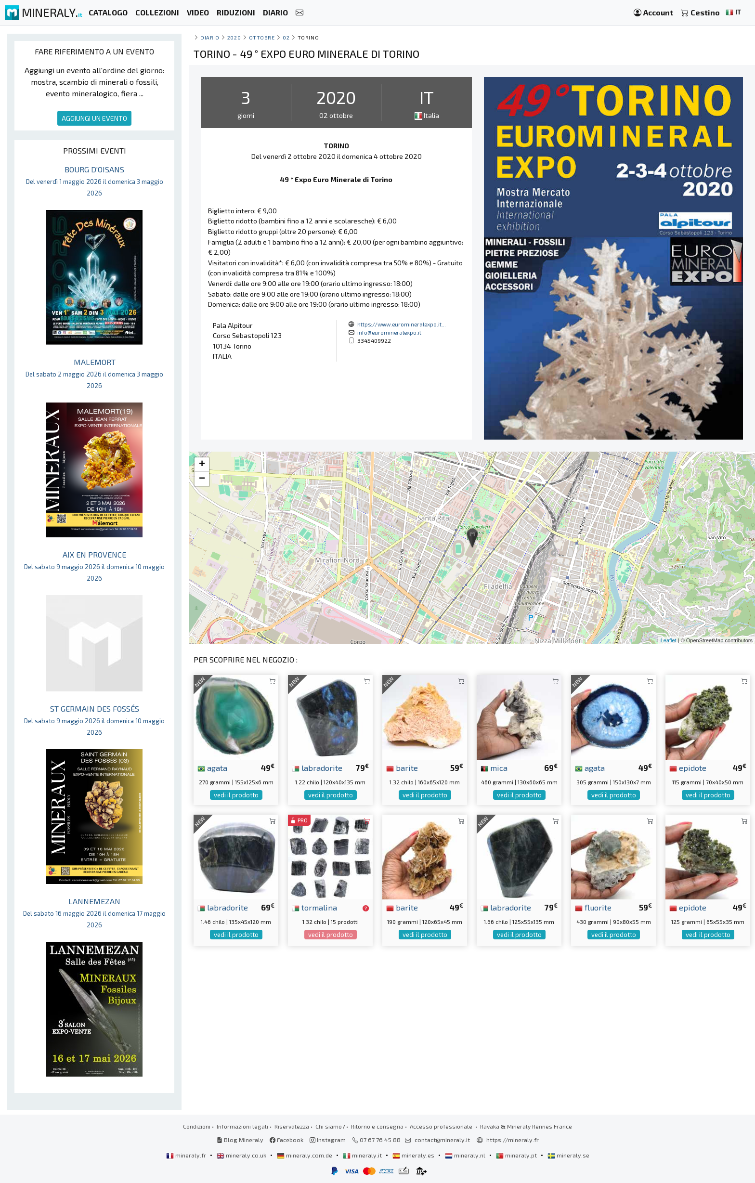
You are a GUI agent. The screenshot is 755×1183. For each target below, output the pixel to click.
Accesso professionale (442, 1126)
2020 (234, 37)
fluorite (593, 907)
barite (402, 767)
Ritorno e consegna (377, 1126)
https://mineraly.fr (512, 1139)
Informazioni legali (242, 1126)
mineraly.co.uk (242, 1155)
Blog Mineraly (240, 1139)
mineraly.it (363, 1155)
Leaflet (669, 640)
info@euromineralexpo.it (389, 332)
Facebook (286, 1139)
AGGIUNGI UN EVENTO (94, 118)
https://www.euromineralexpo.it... (401, 324)
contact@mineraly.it (442, 1139)
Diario (209, 37)
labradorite (317, 767)
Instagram (328, 1139)
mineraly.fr (187, 1155)
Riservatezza (291, 1126)
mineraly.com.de (305, 1155)
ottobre (262, 37)
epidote (687, 767)
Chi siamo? (330, 1126)
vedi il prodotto (236, 795)
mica (494, 767)
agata (212, 767)
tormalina (314, 907)
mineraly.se (568, 1155)
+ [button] (202, 464)
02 (286, 37)
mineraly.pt (517, 1155)
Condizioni (196, 1126)
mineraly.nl (466, 1155)
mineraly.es (414, 1155)
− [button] (202, 479)
